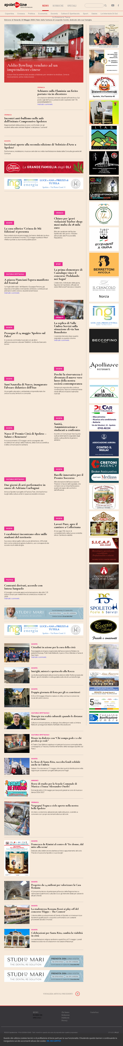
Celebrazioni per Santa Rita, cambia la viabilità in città (57, 934)
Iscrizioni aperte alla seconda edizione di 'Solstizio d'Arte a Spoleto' (40, 146)
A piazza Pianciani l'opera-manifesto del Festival (26, 281)
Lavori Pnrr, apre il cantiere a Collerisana (67, 525)
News (45, 5)
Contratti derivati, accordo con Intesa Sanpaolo (23, 587)
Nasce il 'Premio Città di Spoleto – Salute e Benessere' (25, 435)
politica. (31, 13)
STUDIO (113, 1032)
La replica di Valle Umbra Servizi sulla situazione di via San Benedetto (66, 327)
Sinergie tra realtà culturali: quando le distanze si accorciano (57, 718)
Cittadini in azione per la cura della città (53, 647)
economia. (43, 13)
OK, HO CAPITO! (54, 1041)
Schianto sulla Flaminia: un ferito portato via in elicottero (57, 92)
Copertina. (9, 13)
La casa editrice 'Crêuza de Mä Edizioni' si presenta (22, 230)
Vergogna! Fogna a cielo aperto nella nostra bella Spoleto (54, 807)
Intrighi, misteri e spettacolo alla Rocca (52, 671)
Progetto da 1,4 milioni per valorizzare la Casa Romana (56, 886)
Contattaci (94, 1012)
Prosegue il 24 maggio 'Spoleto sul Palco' (24, 334)
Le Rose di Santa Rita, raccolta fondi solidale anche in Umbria (55, 763)
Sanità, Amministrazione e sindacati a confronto (67, 427)
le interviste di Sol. (109, 13)
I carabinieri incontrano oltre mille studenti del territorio (25, 535)
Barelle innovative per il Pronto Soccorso (68, 476)
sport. (86, 13)
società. (54, 13)
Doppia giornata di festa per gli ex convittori (55, 692)
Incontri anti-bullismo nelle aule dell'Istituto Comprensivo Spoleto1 (25, 119)
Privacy (64, 1020)
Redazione (66, 1015)
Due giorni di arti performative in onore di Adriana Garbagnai (24, 486)
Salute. (94, 13)
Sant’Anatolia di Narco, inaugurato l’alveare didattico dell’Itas (25, 386)
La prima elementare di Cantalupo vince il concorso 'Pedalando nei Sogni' (68, 274)
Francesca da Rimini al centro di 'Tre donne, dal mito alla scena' (57, 846)
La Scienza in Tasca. (61, 17)
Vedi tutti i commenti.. (45, 104)
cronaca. (21, 13)
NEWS (35, 1012)
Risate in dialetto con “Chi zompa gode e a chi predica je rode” (56, 739)
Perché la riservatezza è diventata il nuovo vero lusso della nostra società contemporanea (68, 379)
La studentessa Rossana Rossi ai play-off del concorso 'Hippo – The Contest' (54, 910)
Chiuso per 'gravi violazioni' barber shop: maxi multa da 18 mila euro (68, 223)
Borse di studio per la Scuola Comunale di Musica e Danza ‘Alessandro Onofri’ (54, 785)
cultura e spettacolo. (70, 13)
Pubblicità (65, 1017)
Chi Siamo (65, 1012)
